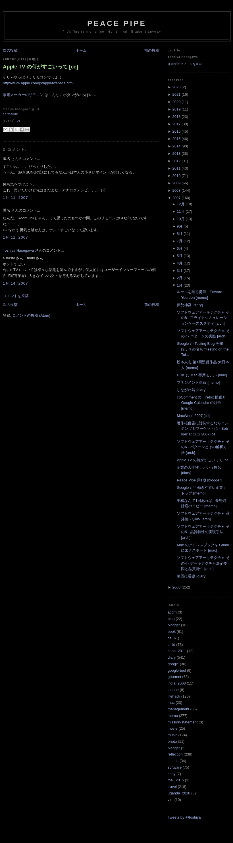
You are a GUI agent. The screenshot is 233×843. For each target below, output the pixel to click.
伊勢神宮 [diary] (190, 305)
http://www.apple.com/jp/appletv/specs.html (38, 83)
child (171, 644)
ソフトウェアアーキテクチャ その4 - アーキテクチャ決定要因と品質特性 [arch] (203, 563)
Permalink (10, 114)
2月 (179, 278)
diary (172, 657)
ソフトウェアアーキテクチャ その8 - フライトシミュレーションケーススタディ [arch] (203, 317)
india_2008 (177, 683)
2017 (176, 124)
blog (171, 619)
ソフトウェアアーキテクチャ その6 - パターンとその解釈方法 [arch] (203, 447)
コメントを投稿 (16, 296)
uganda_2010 (179, 793)
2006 (176, 587)
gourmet (174, 677)
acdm (172, 612)
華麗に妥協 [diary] (191, 576)
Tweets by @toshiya (184, 817)
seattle (173, 761)
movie (173, 728)
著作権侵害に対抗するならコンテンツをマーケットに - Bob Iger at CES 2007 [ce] (202, 428)
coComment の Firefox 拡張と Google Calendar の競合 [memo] (201, 402)
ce (18, 120)
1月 (179, 285)
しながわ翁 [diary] (191, 390)
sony (171, 774)
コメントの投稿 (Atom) (31, 315)
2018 (176, 116)
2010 (176, 176)
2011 (176, 168)
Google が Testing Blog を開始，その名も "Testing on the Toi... (202, 349)
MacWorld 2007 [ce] (193, 416)
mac (171, 702)
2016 (176, 131)
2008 (176, 190)
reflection (175, 754)
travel (172, 786)
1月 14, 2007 (15, 283)
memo (173, 715)
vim (170, 800)
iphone (173, 690)
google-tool (177, 670)
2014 (176, 146)
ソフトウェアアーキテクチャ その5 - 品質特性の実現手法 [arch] (203, 532)
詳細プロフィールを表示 (185, 64)
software (175, 767)
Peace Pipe (116, 23)
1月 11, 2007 (15, 197)
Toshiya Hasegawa (18, 250)
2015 (176, 139)
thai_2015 (176, 780)
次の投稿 (10, 50)
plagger (174, 748)
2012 (176, 161)
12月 (180, 204)
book (172, 631)
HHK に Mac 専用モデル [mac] (202, 375)
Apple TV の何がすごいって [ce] (40, 67)
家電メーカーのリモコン (23, 95)
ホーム (81, 50)
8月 (179, 233)
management (178, 709)
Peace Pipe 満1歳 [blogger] (199, 480)
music (172, 735)
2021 (176, 94)
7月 (179, 241)
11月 (180, 211)
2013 (176, 153)
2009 (176, 183)
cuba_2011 (177, 651)
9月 (179, 226)
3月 (179, 270)
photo (172, 741)
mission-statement (182, 722)
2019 (176, 109)
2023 (176, 87)
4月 (179, 263)
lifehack (174, 696)
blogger (174, 625)
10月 (180, 219)
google (173, 664)
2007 (176, 198)
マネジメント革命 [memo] (198, 382)
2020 (176, 102)
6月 (179, 248)
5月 (179, 256)
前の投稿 (151, 50)
